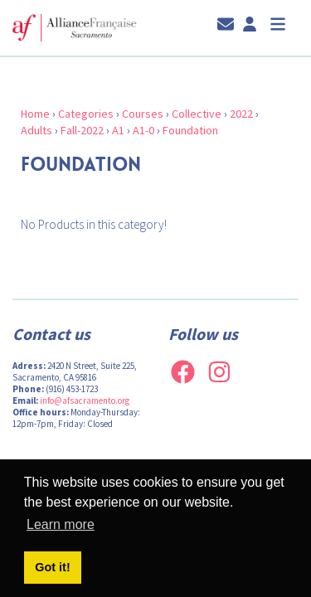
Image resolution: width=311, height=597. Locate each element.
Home (35, 113)
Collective (196, 113)
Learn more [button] (61, 524)
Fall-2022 (82, 130)
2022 (241, 113)
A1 (118, 130)
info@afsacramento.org (84, 400)
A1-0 (143, 130)
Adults (36, 130)
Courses (142, 113)
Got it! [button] (52, 567)
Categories (86, 113)
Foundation (190, 130)
